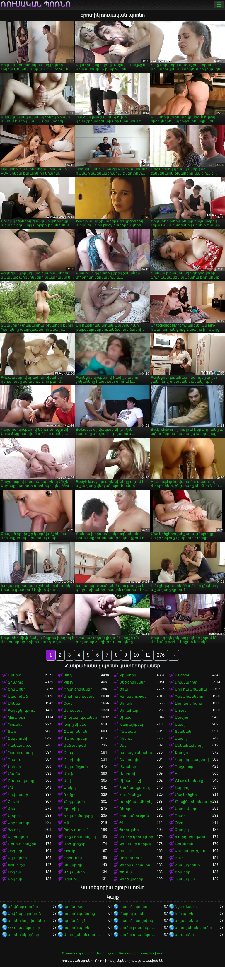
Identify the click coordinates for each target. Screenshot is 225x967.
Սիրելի (125, 703)
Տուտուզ (16, 682)
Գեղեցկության (133, 696)
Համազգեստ (187, 865)
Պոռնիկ (15, 724)
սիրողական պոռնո (193, 928)
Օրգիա (14, 872)
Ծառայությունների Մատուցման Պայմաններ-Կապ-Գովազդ (112, 953)
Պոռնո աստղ (20, 753)
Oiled (179, 823)
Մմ (10, 788)
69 (121, 823)
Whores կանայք (189, 781)
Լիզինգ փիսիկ (188, 703)
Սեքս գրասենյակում (82, 837)
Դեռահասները (189, 696)
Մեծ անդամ (75, 746)
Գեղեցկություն (22, 710)
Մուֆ (68, 774)
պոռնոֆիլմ (74, 921)
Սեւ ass (125, 851)
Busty (68, 675)
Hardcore (182, 675)
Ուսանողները (21, 781)
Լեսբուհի (128, 774)
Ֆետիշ (14, 830)
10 (136, 654)
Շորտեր (182, 872)
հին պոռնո (185, 914)
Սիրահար (128, 710)
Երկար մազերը (78, 816)
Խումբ (69, 851)
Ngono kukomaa (187, 907)
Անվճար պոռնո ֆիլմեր (26, 914)
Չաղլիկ (182, 830)
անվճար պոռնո (23, 907)
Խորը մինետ (76, 724)
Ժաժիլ (181, 739)
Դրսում (14, 760)
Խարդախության (191, 837)
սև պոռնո (184, 935)
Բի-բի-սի (72, 760)
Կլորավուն (18, 837)
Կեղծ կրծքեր (131, 879)
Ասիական (73, 710)
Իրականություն (134, 816)
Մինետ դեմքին (22, 844)
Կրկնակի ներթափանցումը (138, 844)
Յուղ (179, 858)
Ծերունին (73, 858)
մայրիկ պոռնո (133, 914)
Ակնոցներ (17, 858)
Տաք (12, 731)
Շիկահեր (17, 689)
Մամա (14, 774)
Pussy (68, 682)
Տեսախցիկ (74, 865)
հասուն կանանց (79, 914)
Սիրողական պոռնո (82, 935)
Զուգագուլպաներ (80, 717)
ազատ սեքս (186, 921)
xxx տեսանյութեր (24, 928)
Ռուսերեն (184, 844)
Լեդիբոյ (182, 788)
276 (161, 654)
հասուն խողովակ (136, 921)
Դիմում (126, 739)
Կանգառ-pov (19, 746)
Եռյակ (181, 710)
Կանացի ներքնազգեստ (138, 753)
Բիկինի (15, 879)
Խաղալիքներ (131, 724)
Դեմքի (70, 795)
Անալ (179, 724)
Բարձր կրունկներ (136, 837)
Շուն (123, 689)
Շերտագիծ (129, 760)
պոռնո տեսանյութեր (138, 935)
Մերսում (72, 879)
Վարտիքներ (75, 739)
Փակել (70, 788)
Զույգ (68, 753)
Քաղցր (181, 753)
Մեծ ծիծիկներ (132, 682)
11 (148, 654)
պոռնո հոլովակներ (26, 921)
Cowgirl (69, 703)
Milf (66, 823)
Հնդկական (74, 802)
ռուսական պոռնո (36, 4)
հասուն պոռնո (133, 907)
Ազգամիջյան (76, 767)
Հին (11, 809)
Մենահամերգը (189, 746)
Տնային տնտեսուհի (193, 802)
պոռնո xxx (73, 907)
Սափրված (18, 696)
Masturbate (16, 717)
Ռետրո (126, 809)
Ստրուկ (15, 816)
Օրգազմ (15, 851)
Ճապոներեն (75, 731)
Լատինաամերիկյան (138, 802)
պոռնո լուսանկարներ (138, 928)
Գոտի (180, 816)
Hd (177, 774)
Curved (13, 802)
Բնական (127, 731)
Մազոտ (182, 717)
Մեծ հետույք (131, 858)
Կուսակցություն (190, 851)
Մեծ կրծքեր (186, 795)
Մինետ (14, 675)
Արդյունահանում (191, 689)
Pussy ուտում (76, 830)
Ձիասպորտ (186, 682)
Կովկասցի (18, 795)
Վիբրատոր (18, 823)
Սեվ (67, 781)
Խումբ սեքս (130, 795)
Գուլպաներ (74, 872)
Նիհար (14, 767)
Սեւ (122, 746)
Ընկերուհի (18, 739)
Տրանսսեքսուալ (134, 788)
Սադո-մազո (186, 809)
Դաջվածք (184, 767)
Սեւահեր (127, 767)
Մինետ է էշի (130, 781)
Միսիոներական (79, 696)
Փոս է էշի (16, 865)
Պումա (125, 872)
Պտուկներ (129, 830)
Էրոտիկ (71, 809)
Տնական (183, 731)
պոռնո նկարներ (23, 935)
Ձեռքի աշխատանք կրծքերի (138, 865)
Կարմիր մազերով (192, 760)
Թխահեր (127, 675)
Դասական (185, 879)
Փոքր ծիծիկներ (78, 689)
